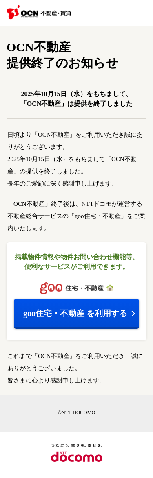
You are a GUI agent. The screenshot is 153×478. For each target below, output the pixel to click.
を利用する (75, 313)
